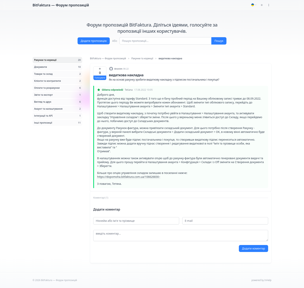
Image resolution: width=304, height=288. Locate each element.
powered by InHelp (261, 280)
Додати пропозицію (94, 41)
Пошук (218, 41)
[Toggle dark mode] (261, 5)
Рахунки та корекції (142, 58)
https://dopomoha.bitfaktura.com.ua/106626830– (128, 177)
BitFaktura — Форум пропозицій (108, 58)
